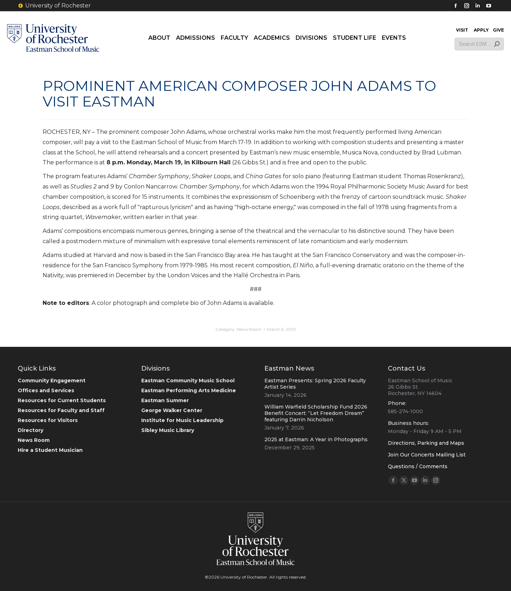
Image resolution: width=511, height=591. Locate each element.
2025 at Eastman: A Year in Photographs (316, 439)
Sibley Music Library (167, 430)
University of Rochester (54, 6)
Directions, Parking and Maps (426, 443)
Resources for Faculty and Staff (61, 410)
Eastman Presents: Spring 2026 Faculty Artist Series (315, 383)
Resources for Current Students (62, 400)
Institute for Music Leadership (182, 420)
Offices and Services (46, 390)
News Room (249, 329)
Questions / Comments (417, 466)
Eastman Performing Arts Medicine (188, 390)
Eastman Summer (165, 400)
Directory (30, 430)
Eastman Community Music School (188, 380)
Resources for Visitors (48, 420)
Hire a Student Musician (50, 450)
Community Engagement (52, 380)
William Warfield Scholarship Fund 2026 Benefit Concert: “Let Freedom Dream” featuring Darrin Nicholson (315, 413)
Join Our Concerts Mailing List (427, 455)
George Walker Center (171, 410)
